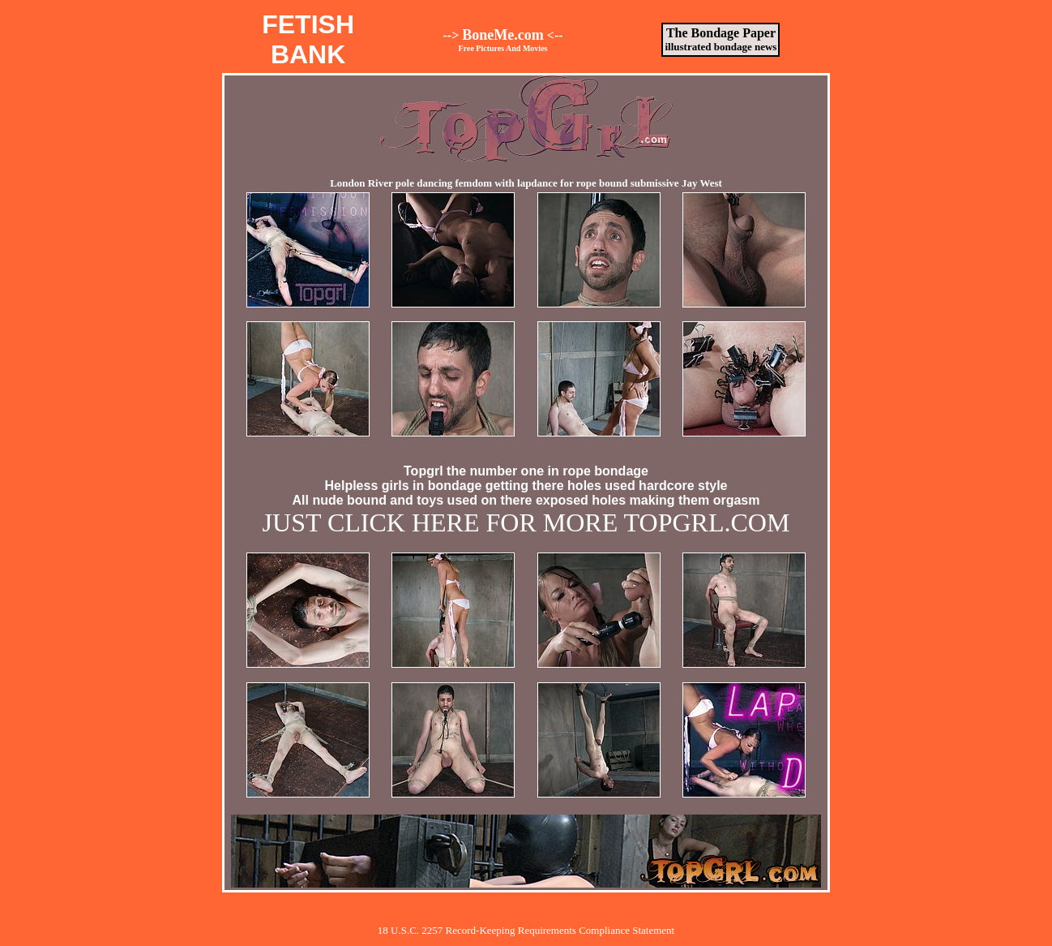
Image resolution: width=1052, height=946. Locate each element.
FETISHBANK (308, 39)
